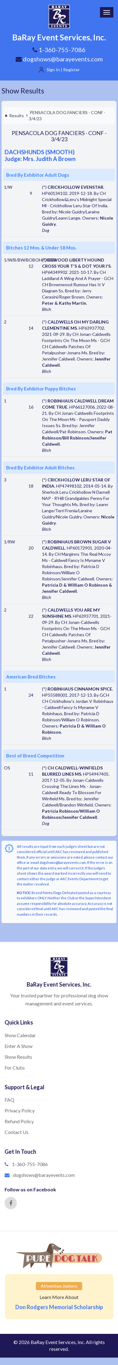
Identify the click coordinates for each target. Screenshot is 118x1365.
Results (14, 115)
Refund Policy (19, 1121)
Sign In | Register (63, 69)
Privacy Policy (20, 1110)
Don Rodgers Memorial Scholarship (59, 1307)
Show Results (23, 90)
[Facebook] (11, 1203)
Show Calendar (20, 1035)
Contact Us (17, 1132)
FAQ (9, 1100)
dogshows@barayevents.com (59, 59)
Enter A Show (18, 1046)
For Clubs (15, 1067)
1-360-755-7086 (30, 1164)
